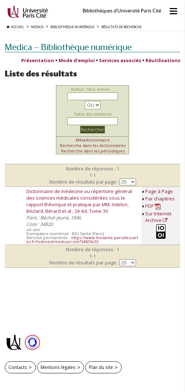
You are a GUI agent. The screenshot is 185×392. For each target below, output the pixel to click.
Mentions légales (58, 367)
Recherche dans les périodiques (93, 151)
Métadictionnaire (93, 140)
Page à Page (159, 191)
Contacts (17, 367)
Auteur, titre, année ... (92, 89)
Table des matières (93, 114)
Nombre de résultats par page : (83, 181)
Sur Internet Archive (158, 216)
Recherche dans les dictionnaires (92, 145)
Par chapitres (160, 198)
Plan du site (101, 367)
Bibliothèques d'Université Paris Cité (122, 11)
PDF (153, 206)
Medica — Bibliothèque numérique (68, 47)
